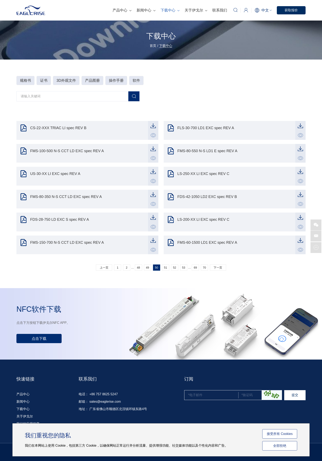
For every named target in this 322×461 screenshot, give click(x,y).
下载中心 (170, 10)
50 (156, 267)
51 (165, 267)
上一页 (104, 267)
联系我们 (219, 10)
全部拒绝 (279, 445)
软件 (136, 80)
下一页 (218, 267)
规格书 (25, 80)
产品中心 (122, 10)
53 (183, 267)
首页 (153, 45)
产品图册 (92, 80)
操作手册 (116, 80)
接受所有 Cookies (280, 434)
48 (138, 267)
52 (174, 267)
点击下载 (39, 339)
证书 (43, 80)
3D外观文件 (66, 80)
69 (195, 267)
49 (147, 267)
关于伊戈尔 (196, 10)
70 (204, 267)
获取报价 (291, 10)
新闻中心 (146, 10)
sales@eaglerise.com (105, 401)
